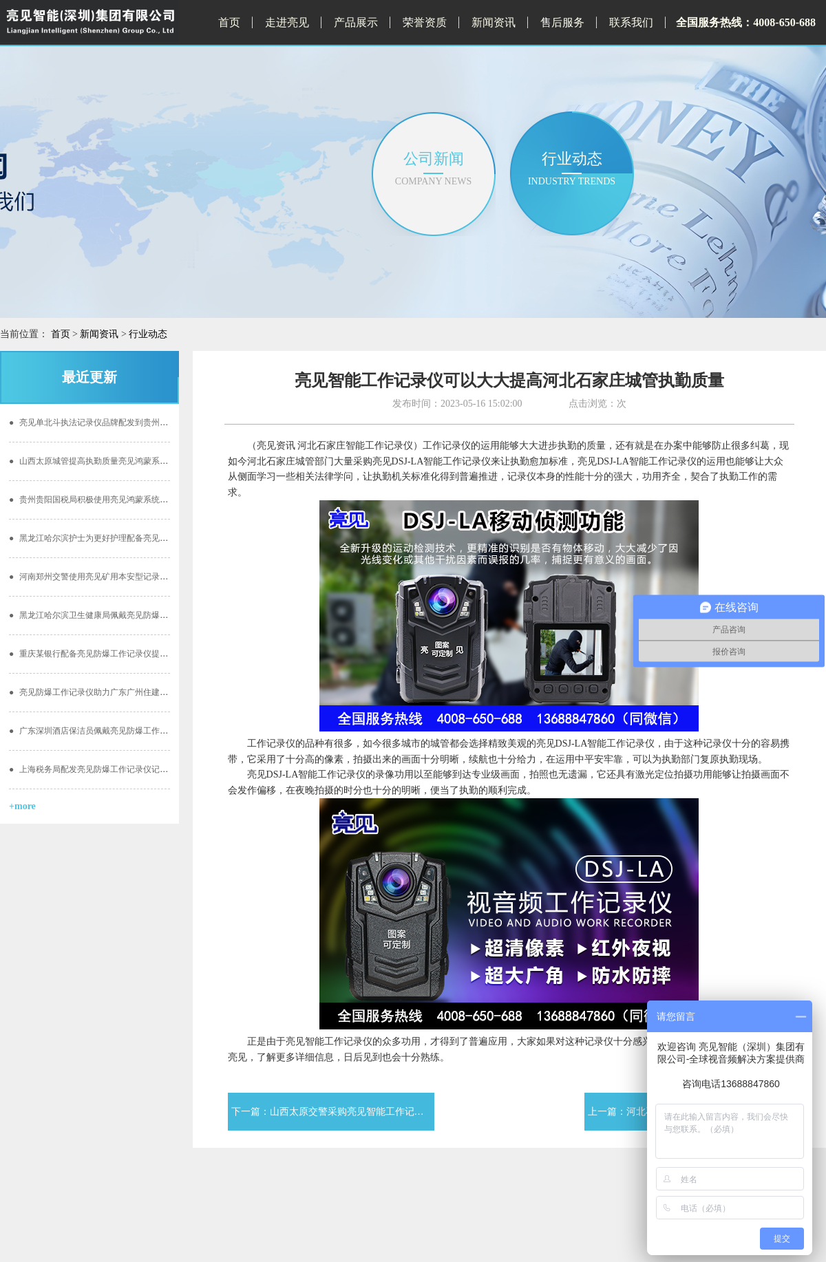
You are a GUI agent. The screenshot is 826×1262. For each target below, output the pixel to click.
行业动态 (148, 334)
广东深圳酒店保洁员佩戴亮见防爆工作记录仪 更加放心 (114, 731)
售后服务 (562, 22)
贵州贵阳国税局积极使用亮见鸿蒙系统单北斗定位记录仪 (117, 499)
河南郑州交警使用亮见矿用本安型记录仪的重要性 (105, 576)
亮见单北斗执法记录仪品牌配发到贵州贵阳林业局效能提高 (121, 422)
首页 (229, 22)
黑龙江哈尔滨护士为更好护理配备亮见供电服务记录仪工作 (121, 538)
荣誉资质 (425, 22)
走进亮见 (287, 22)
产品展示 (356, 22)
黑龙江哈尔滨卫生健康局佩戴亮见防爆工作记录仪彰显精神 (121, 615)
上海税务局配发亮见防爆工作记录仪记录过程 (96, 769)
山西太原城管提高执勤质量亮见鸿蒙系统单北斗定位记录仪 (121, 461)
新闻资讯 (494, 22)
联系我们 (631, 22)
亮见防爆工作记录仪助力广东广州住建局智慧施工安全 (113, 692)
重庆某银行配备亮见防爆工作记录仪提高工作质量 (105, 654)
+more (22, 806)
